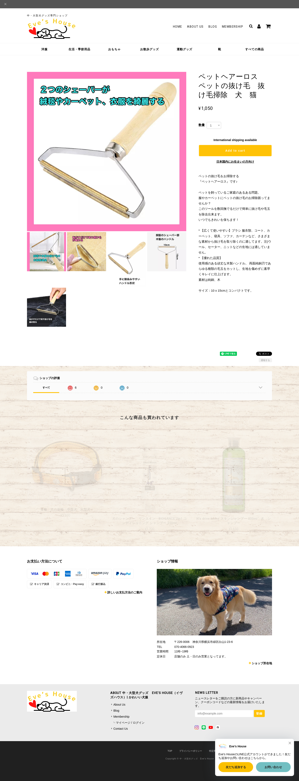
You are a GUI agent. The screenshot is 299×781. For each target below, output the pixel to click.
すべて (46, 387)
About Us (195, 26)
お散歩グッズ (149, 49)
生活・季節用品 (79, 49)
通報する (265, 360)
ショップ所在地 (262, 663)
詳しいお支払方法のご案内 (124, 592)
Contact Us (120, 728)
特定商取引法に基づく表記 (223, 751)
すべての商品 (254, 49)
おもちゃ (114, 49)
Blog (212, 26)
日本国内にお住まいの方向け (235, 161)
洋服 (44, 49)
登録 (259, 713)
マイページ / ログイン (130, 722)
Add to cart (235, 150)
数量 (202, 125)
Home (177, 26)
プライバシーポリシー (190, 751)
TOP (170, 751)
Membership (232, 26)
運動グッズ (184, 49)
